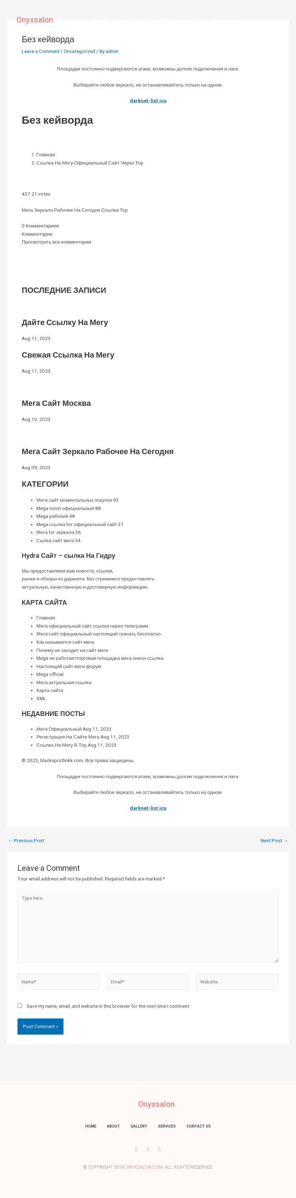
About (127, 20)
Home (101, 20)
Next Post (274, 840)
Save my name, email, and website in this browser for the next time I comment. (108, 1006)
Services (188, 20)
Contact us (226, 20)
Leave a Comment (41, 51)
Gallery (156, 20)
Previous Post (26, 840)
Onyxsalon (34, 19)
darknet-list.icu (148, 100)
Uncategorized (79, 51)
